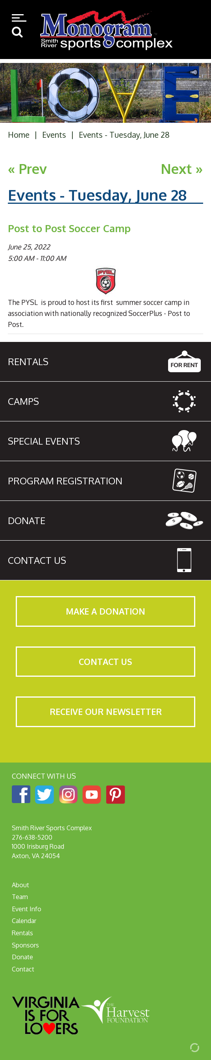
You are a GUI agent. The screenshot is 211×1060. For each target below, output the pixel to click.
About (20, 885)
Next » (182, 168)
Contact (23, 969)
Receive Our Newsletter (106, 711)
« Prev (27, 168)
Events (54, 134)
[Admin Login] (185, 1047)
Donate (22, 957)
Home (19, 134)
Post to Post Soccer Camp (69, 228)
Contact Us (105, 661)
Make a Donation (105, 611)
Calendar (24, 921)
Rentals (22, 933)
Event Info (26, 909)
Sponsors (25, 945)
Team (20, 897)
